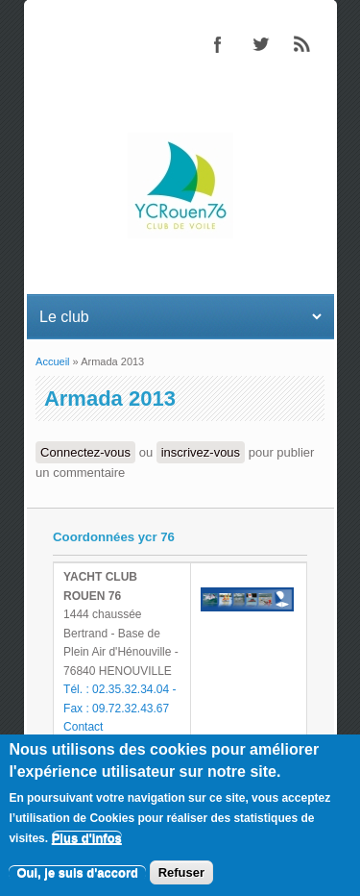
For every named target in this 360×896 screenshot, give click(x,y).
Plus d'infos (87, 841)
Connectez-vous (85, 452)
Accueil (52, 361)
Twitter (260, 44)
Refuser (181, 875)
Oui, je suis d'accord (77, 875)
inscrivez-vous (200, 452)
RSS (302, 44)
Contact (83, 727)
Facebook (218, 44)
